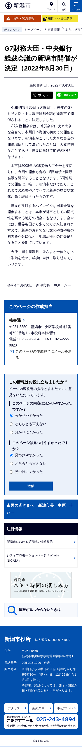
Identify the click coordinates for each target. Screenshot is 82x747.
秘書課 (15, 320)
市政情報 (54, 29)
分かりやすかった (29, 415)
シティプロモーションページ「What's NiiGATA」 (33, 558)
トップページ (33, 29)
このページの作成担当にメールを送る (44, 354)
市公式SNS (65, 708)
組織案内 (38, 708)
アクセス (14, 708)
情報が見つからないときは (40, 610)
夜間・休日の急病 (60, 18)
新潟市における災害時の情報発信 (30, 541)
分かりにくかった (29, 432)
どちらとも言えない (30, 424)
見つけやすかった (29, 455)
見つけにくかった (29, 472)
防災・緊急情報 (23, 18)
